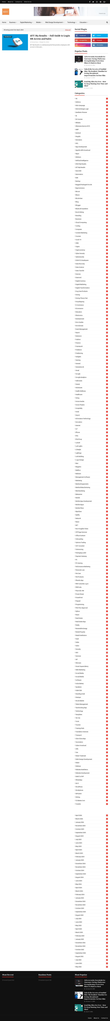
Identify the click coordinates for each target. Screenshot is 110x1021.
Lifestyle (92, 449)
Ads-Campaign (92, 105)
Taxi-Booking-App (92, 707)
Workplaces (92, 790)
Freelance (92, 350)
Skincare (92, 663)
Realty (92, 625)
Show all (67, 30)
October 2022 (92, 949)
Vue (92, 752)
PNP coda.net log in (92, 584)
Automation (92, 174)
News (92, 522)
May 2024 (92, 884)
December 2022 (92, 942)
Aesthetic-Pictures (92, 112)
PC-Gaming (92, 563)
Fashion (92, 339)
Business (92, 219)
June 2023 (92, 922)
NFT (92, 525)
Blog (92, 202)
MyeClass (92, 511)
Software (92, 680)
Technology (92, 711)
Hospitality (92, 408)
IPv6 (92, 436)
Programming (92, 604)
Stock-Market (92, 701)
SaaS (92, 639)
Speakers (92, 687)
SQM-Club (92, 690)
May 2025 (92, 846)
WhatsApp (92, 780)
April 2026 (92, 815)
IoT (92, 429)
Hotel (92, 411)
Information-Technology (92, 418)
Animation (92, 140)
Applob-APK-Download (92, 150)
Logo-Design (92, 460)
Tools (92, 721)
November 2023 (92, 905)
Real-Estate (92, 618)
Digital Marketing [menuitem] (26, 22)
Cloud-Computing (92, 222)
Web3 (92, 762)
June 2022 (92, 963)
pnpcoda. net (92, 590)
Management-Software (92, 477)
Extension (92, 336)
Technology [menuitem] (71, 22)
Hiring (92, 398)
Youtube (92, 804)
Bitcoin (92, 191)
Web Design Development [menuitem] (54, 22)
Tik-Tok (92, 718)
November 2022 (92, 946)
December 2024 (92, 863)
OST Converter (92, 546)
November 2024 (92, 867)
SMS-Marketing (92, 670)
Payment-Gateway (92, 556)
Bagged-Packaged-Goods (92, 184)
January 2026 (92, 822)
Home (4, 2)
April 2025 (92, 850)
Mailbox (92, 470)
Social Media (92, 673)
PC (92, 559)
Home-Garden (92, 401)
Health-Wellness (92, 391)
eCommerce (92, 308)
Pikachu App (92, 580)
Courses (92, 236)
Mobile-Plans (92, 508)
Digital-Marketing (92, 284)
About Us (10, 2)
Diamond (92, 277)
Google (92, 374)
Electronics (92, 315)
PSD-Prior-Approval (92, 608)
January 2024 (92, 898)
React (92, 615)
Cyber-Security (92, 253)
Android (92, 133)
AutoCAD (92, 171)
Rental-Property (92, 632)
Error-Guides (92, 322)
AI (92, 116)
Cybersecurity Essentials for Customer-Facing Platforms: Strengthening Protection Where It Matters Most (94, 60)
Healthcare (92, 394)
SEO (92, 652)
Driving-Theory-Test (92, 298)
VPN (92, 749)
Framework (92, 346)
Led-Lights (92, 446)
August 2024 (92, 877)
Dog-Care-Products (92, 291)
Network (92, 518)
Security (92, 649)
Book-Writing (92, 212)
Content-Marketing (92, 233)
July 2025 (92, 839)
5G (92, 98)
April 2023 (92, 929)
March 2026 (92, 819)
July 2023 (92, 918)
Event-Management (92, 329)
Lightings (92, 453)
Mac (92, 463)
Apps (92, 153)
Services (92, 656)
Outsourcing (92, 549)
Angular (92, 136)
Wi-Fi (92, 783)
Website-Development (92, 773)
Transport (92, 735)
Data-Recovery (92, 264)
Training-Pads (92, 728)
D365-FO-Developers (92, 260)
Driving (92, 294)
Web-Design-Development (92, 759)
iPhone (92, 432)
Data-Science (92, 267)
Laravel (92, 442)
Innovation (92, 422)
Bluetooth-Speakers (92, 208)
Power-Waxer (92, 594)
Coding (92, 226)
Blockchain (92, 198)
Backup (92, 181)
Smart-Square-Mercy (92, 666)
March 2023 (92, 932)
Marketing (92, 480)
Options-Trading (92, 542)
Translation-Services (92, 731)
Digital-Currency (92, 281)
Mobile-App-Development (92, 501)
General (92, 363)
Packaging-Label (92, 553)
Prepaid (92, 601)
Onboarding (92, 539)
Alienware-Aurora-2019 (92, 126)
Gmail (92, 370)
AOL (92, 143)
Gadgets (92, 356)
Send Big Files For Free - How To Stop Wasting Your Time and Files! (96, 84)
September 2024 (92, 874)
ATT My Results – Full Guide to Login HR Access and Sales (50, 37)
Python (92, 611)
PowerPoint (92, 597)
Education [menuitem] (83, 22)
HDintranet (92, 387)
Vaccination (92, 742)
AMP (92, 129)
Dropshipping (92, 301)
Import (92, 415)
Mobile (92, 498)
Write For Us (27, 2)
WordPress (92, 787)
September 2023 (92, 912)
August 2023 (92, 915)
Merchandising (92, 491)
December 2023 (92, 901)
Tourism (92, 725)
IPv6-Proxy (92, 439)
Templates (92, 714)
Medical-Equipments (92, 484)
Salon (92, 645)
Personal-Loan (92, 570)
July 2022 (92, 960)
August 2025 (92, 836)
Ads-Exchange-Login (92, 109)
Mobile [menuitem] (38, 22)
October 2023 (92, 908)
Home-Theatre (92, 405)
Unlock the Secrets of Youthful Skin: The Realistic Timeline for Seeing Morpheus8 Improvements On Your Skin (95, 72)
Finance (92, 343)
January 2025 (92, 860)
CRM (92, 243)
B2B (92, 178)
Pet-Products (92, 577)
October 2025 (92, 829)
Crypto (92, 246)
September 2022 (92, 953)
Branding (92, 215)
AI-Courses (92, 119)
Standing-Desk (92, 694)
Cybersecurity (92, 257)
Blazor (92, 195)
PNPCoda (92, 587)
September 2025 (92, 832)
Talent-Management (92, 704)
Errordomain (92, 325)
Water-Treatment (92, 756)
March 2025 (92, 853)
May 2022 (92, 967)
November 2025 (92, 825)
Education (92, 312)
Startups (92, 697)
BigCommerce (92, 188)
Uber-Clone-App (92, 738)
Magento (92, 467)
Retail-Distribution (92, 635)
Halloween (92, 381)
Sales (92, 642)
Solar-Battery (92, 683)
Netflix (92, 515)
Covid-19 (92, 239)
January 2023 (92, 939)
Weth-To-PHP (92, 776)
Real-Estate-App (92, 621)
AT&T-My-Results (92, 164)
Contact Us (18, 2)
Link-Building (92, 456)
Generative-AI (92, 367)
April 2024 (92, 887)
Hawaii (92, 384)
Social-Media (92, 676)
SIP (92, 659)
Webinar (92, 766)
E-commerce (92, 305)
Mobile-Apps (92, 504)
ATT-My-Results (92, 167)
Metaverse (92, 494)
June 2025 (92, 843)
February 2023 (92, 936)
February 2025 (92, 856)
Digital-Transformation (92, 288)
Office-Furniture (92, 535)
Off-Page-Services (92, 532)
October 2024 (92, 870)
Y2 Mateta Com (92, 800)
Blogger (92, 205)
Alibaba (92, 122)
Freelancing (92, 353)
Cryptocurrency (92, 250)
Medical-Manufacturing (92, 487)
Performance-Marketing (92, 566)
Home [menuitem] (4, 22)
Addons (92, 102)
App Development (92, 147)
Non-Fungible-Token (92, 528)
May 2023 (92, 925)
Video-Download (92, 745)
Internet (92, 425)
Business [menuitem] (12, 22)
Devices (92, 274)
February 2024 (92, 894)
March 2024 (92, 891)
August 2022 (92, 956)
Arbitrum (92, 157)
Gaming (92, 360)
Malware (92, 473)
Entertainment (92, 319)
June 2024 (92, 881)
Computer (92, 229)
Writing (92, 797)
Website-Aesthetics (92, 769)
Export (92, 332)
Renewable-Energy (92, 628)
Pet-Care (92, 573)
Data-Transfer (92, 270)
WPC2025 (92, 793)
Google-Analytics (92, 377)
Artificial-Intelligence (92, 160)
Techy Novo (35, 42)
